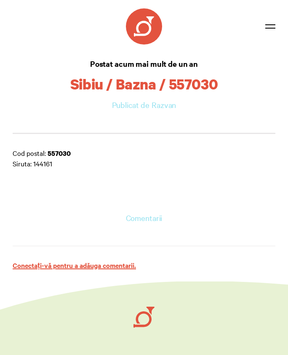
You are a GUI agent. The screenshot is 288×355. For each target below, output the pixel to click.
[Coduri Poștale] (144, 26)
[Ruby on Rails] (144, 317)
